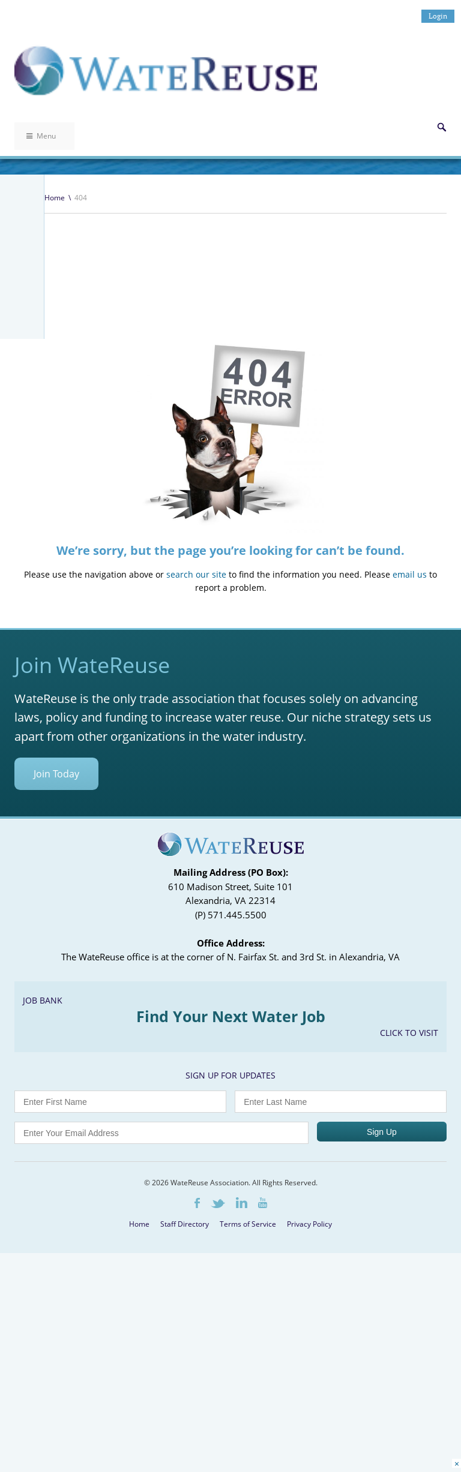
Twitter (218, 1397)
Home (54, 198)
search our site (196, 768)
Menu (41, 136)
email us (410, 768)
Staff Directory (184, 1418)
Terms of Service (248, 1418)
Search (442, 127)
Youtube (262, 1396)
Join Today (56, 967)
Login (438, 15)
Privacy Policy (309, 1418)
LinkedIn (241, 1396)
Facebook (197, 1397)
